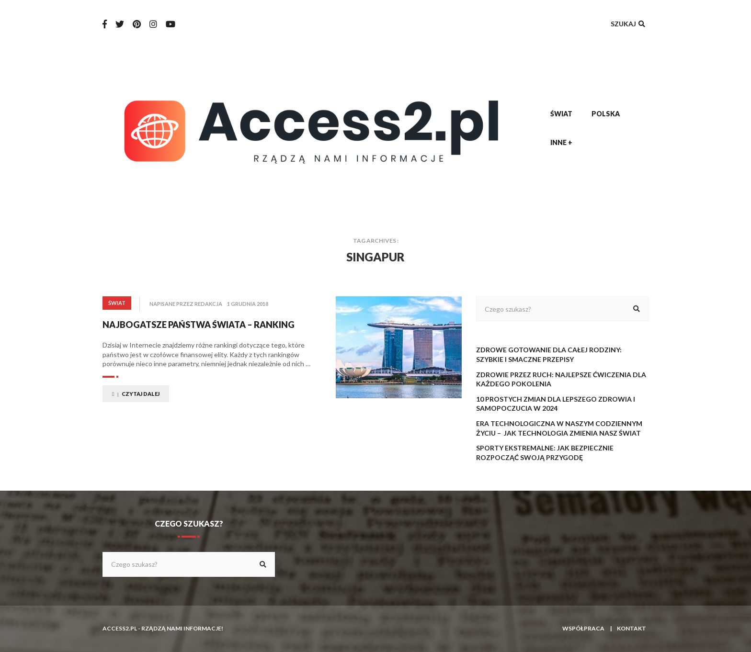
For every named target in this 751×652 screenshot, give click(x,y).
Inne (561, 142)
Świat (561, 114)
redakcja (208, 304)
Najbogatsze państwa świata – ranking (198, 324)
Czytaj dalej (135, 394)
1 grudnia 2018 (247, 304)
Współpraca (583, 628)
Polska (606, 114)
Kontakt (631, 628)
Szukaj (629, 24)
